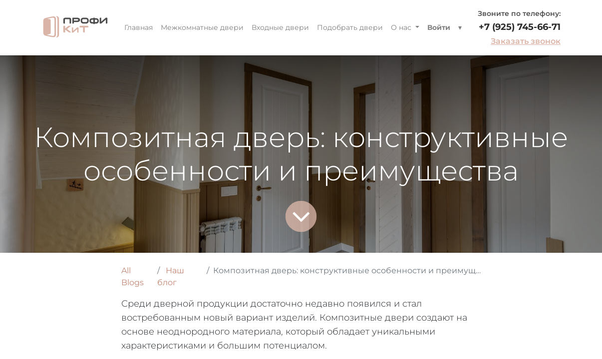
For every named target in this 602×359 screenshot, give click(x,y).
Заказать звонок (526, 41)
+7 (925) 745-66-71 (520, 26)
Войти (438, 27)
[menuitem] (138, 27)
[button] (460, 27)
